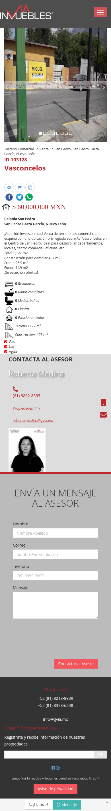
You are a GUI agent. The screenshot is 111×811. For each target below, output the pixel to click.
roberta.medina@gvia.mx (33, 420)
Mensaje (20, 587)
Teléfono (21, 566)
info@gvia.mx (55, 719)
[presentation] (56, 634)
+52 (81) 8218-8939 (55, 698)
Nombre (20, 523)
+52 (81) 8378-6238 (55, 705)
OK (100, 754)
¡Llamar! (38, 804)
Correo (19, 545)
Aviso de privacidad (55, 788)
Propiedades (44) (26, 408)
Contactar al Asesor (76, 663)
